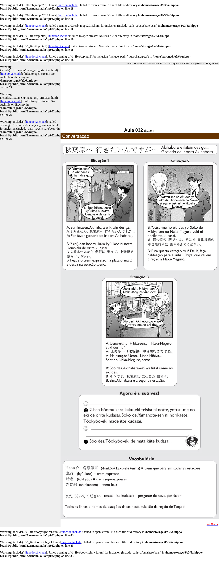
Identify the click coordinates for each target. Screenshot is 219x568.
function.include (67, 5)
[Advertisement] (139, 96)
